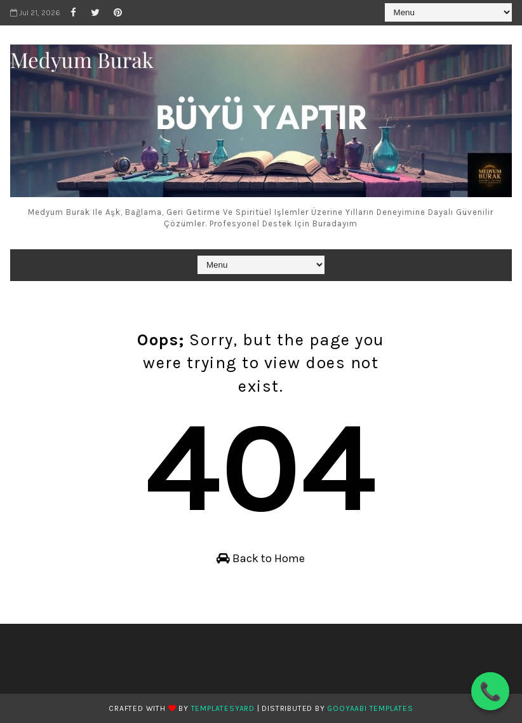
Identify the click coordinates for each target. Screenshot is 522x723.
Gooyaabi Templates (370, 708)
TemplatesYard (223, 708)
